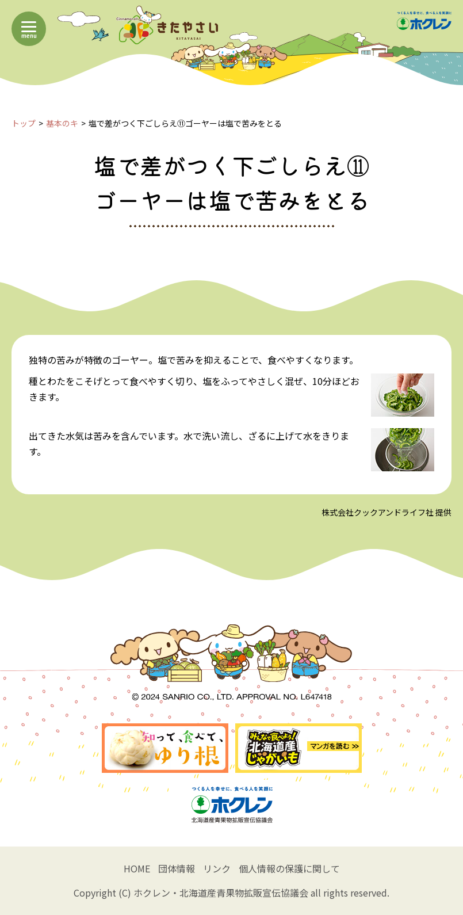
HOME (137, 868)
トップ (24, 123)
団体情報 (176, 868)
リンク (217, 868)
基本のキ (62, 123)
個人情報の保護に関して (289, 868)
